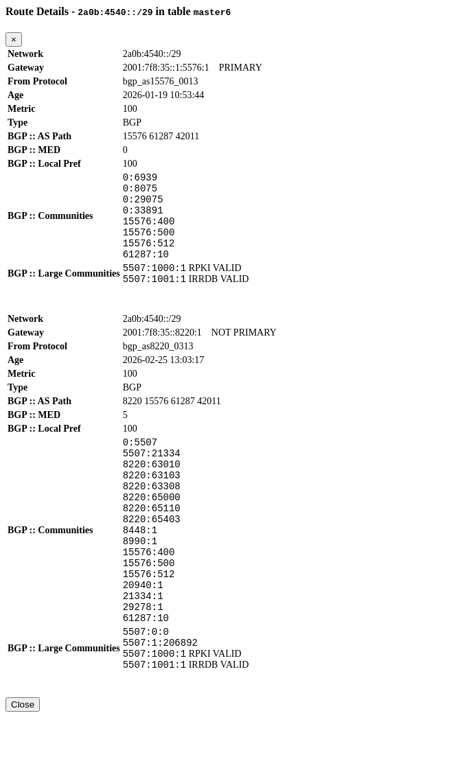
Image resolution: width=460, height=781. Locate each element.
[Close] (13, 39)
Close (22, 768)
